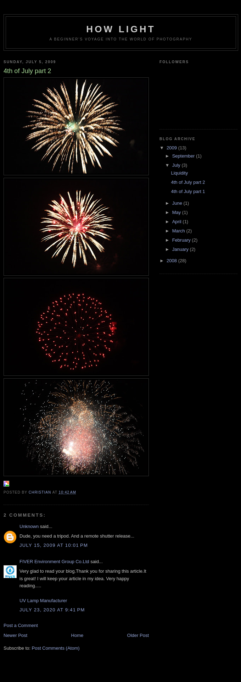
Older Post (138, 635)
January (181, 249)
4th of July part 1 (188, 191)
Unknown (29, 526)
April (177, 221)
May (177, 212)
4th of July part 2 (188, 182)
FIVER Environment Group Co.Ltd (54, 561)
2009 (172, 147)
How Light (121, 29)
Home (77, 635)
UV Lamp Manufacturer (43, 600)
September (184, 156)
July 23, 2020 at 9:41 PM (52, 609)
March (179, 230)
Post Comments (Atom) (56, 648)
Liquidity (179, 173)
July (177, 165)
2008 (172, 260)
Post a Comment (21, 625)
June (178, 203)
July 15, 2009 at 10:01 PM (53, 545)
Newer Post (15, 635)
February (182, 240)
